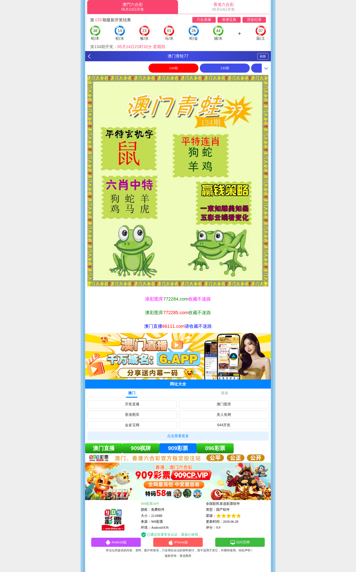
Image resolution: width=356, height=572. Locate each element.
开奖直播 (132, 404)
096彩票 (215, 448)
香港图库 (132, 415)
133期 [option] (224, 68)
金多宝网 (132, 425)
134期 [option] (173, 68)
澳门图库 (224, 404)
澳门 (131, 393)
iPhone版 (178, 542)
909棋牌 (141, 448)
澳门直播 (104, 448)
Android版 (116, 542)
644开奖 (224, 425)
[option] (178, 181)
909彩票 (178, 448)
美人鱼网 (224, 415)
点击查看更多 (178, 436)
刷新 (263, 56)
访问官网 (240, 542)
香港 (224, 393)
